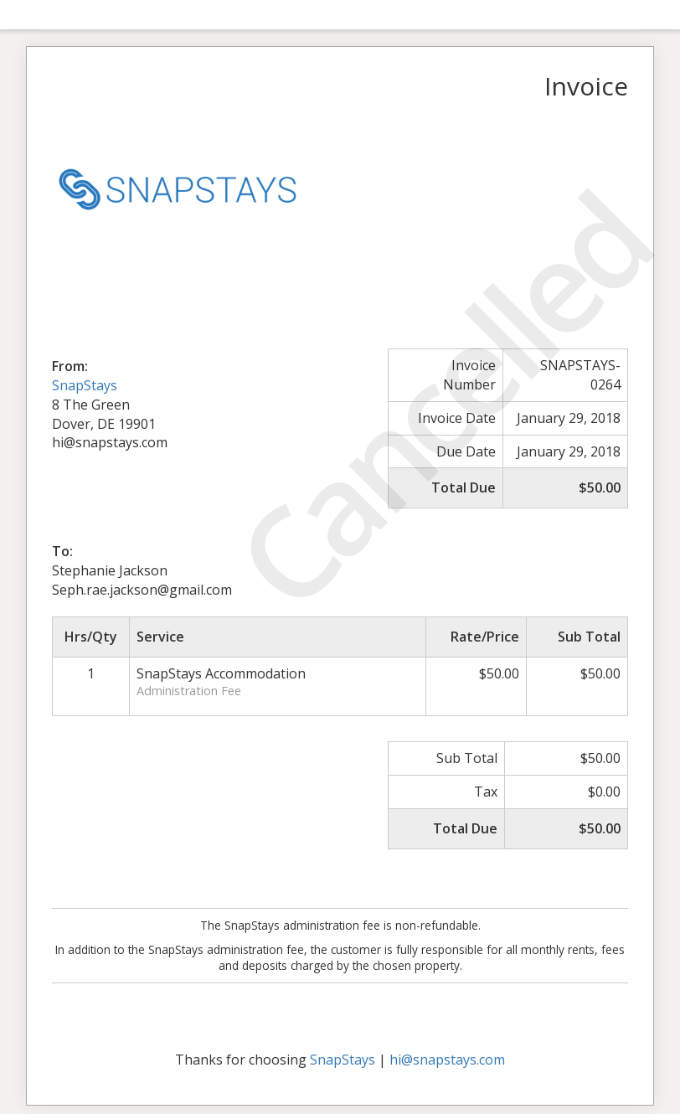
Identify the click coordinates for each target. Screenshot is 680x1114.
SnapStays (84, 385)
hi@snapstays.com (447, 1059)
